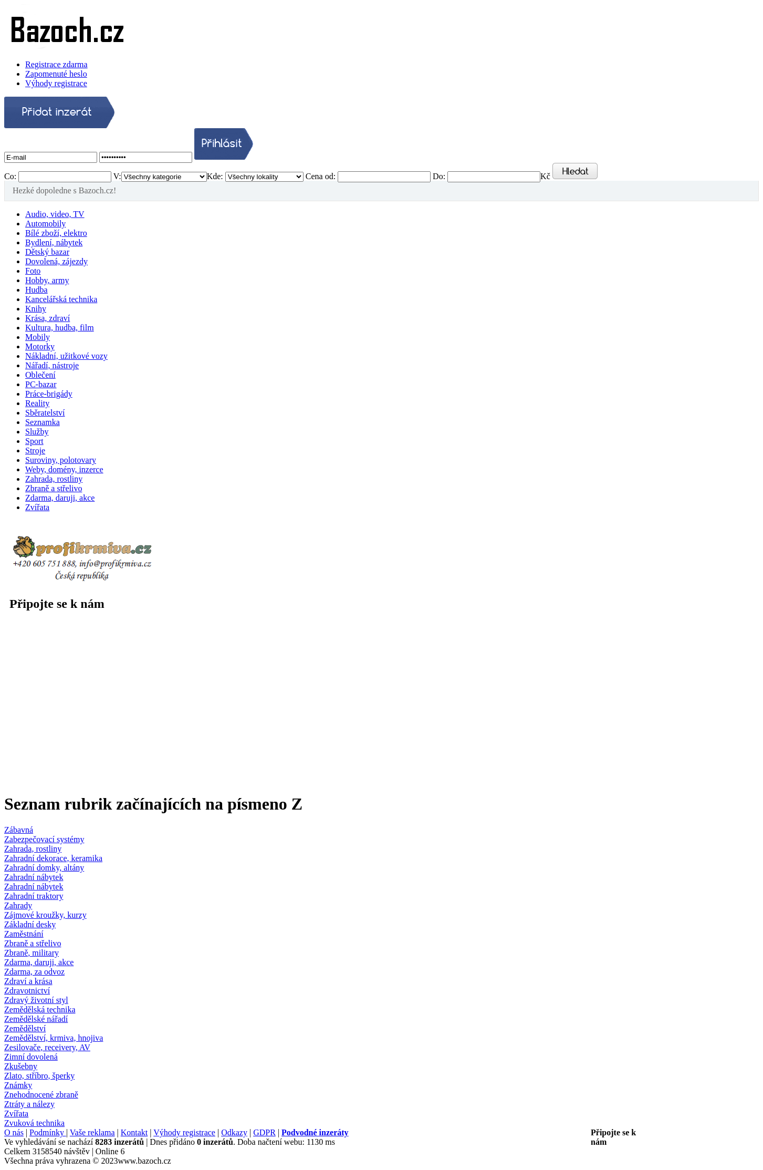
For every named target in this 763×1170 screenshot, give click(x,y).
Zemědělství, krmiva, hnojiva (53, 1037)
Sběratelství (45, 412)
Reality (37, 403)
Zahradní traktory (33, 896)
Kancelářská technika (61, 299)
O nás (14, 1132)
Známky (18, 1085)
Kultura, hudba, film (59, 327)
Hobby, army (47, 280)
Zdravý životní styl (36, 1000)
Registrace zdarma (56, 64)
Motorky (40, 346)
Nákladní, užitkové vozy (66, 355)
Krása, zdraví (47, 318)
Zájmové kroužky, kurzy (45, 914)
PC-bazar (41, 384)
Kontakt (134, 1132)
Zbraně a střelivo (53, 488)
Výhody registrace (56, 83)
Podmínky (47, 1132)
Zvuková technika (34, 1123)
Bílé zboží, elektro (56, 233)
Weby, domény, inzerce (64, 469)
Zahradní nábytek (33, 877)
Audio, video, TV (55, 214)
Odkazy (234, 1132)
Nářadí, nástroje (52, 365)
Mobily (37, 337)
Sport (34, 441)
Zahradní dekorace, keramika (53, 858)
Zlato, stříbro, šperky (39, 1075)
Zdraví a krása (28, 981)
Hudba (36, 289)
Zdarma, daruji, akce (60, 497)
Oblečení (40, 374)
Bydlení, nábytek (53, 242)
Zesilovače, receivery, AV (47, 1047)
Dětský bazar (47, 251)
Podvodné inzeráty (315, 1132)
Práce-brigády (48, 393)
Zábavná (18, 829)
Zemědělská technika (40, 1009)
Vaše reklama (92, 1132)
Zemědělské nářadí (36, 1018)
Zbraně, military (31, 952)
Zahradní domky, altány (44, 867)
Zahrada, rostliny (53, 478)
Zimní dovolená (31, 1056)
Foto (32, 270)
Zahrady (18, 905)
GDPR (264, 1132)
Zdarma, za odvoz (34, 971)
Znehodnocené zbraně (41, 1094)
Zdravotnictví (27, 990)
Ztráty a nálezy (29, 1104)
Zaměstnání (24, 933)
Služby (36, 431)
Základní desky (30, 924)
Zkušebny (20, 1066)
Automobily (45, 223)
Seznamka (42, 422)
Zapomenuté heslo (56, 73)
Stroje (35, 450)
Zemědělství (25, 1028)
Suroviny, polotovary (60, 459)
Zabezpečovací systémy (44, 839)
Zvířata (37, 507)
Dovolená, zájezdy (56, 261)
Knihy (35, 308)
